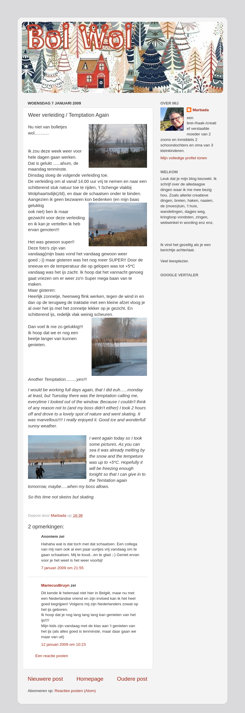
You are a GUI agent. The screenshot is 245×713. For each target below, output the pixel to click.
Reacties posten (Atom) (75, 691)
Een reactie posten (51, 656)
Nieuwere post (45, 679)
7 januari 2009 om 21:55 (62, 568)
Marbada (200, 110)
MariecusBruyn (55, 585)
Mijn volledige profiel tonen (183, 158)
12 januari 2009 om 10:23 (63, 644)
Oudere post (132, 679)
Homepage (89, 679)
